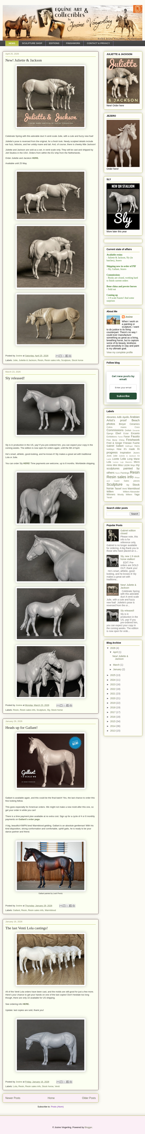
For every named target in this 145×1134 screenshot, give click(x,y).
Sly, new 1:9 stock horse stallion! (130, 557)
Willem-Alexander (131, 492)
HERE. (26, 1004)
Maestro (128, 462)
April (115, 652)
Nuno (117, 473)
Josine (129, 316)
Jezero (136, 453)
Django (110, 433)
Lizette (115, 459)
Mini (115, 465)
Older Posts (89, 1098)
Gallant (16, 910)
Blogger (88, 1127)
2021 (113, 693)
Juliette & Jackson (28, 360)
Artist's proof (116, 420)
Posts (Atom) (57, 1106)
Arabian (135, 417)
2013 (113, 730)
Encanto (135, 433)
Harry (137, 446)
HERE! (26, 463)
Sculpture (65, 360)
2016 (113, 716)
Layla (109, 459)
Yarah (109, 497)
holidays (110, 449)
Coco (137, 427)
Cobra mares (116, 427)
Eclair (126, 433)
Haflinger (129, 446)
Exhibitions (112, 437)
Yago (137, 494)
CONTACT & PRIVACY (98, 43)
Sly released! (15, 378)
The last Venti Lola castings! (26, 928)
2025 (113, 675)
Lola (15, 1086)
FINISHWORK (73, 43)
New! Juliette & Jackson (23, 60)
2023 (113, 684)
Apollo (125, 417)
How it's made (126, 449)
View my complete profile (120, 352)
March (116, 664)
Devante (136, 430)
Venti (57, 1086)
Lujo (122, 462)
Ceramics (135, 424)
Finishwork (133, 439)
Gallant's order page (29, 819)
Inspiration (125, 452)
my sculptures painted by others (123, 468)
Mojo (132, 465)
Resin (40, 360)
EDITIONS (54, 43)
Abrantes (111, 417)
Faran (127, 436)
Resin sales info (52, 360)
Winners (111, 494)
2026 (113, 648)
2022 (113, 689)
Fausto (135, 436)
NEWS (12, 43)
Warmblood (50, 910)
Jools (109, 456)
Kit (138, 456)
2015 (113, 721)
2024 (113, 680)
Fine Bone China (115, 440)
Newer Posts (12, 1098)
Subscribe (123, 396)
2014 (113, 726)
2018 (113, 707)
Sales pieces (132, 481)
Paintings (125, 473)
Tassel (118, 488)
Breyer (122, 424)
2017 (113, 712)
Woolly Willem (124, 494)
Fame (120, 437)
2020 (113, 698)
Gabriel (110, 445)
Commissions (115, 430)
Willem (110, 491)
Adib (119, 417)
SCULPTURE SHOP (32, 43)
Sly (48, 710)
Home (51, 1098)
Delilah (128, 430)
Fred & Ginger (114, 443)
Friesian (127, 443)
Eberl (118, 433)
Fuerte (136, 443)
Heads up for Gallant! (21, 727)
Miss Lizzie (124, 465)
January (117, 669)
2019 (113, 703)
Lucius (115, 462)
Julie (15, 360)
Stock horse (77, 360)
